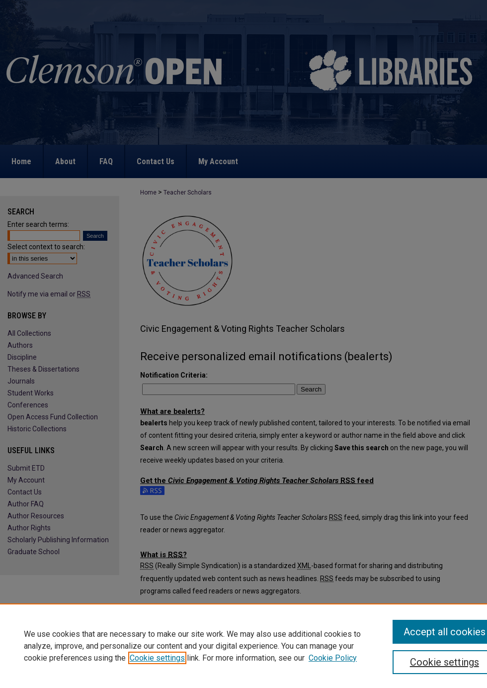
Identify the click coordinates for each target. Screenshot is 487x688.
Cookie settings (157, 658)
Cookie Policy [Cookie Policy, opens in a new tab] (333, 658)
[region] (243, 645)
